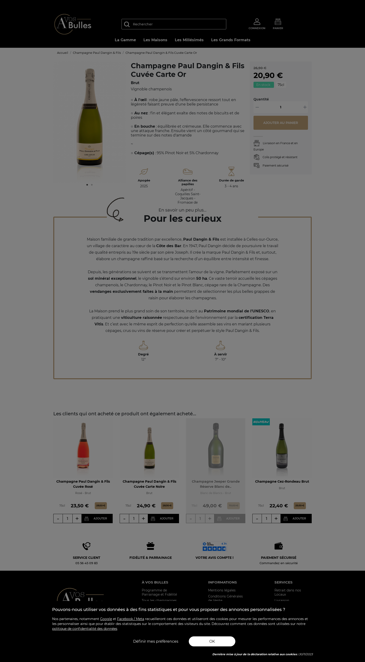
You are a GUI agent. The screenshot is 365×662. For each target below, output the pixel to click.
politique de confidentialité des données (84, 629)
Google (106, 619)
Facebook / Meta (130, 619)
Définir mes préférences (155, 641)
